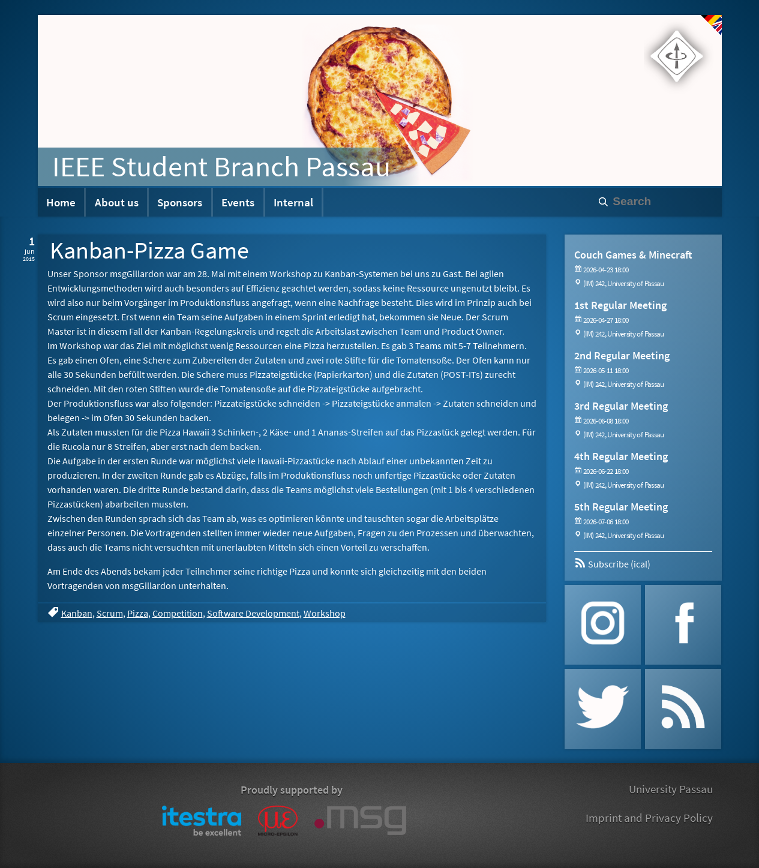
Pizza (137, 613)
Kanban (76, 613)
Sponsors (179, 202)
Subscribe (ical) (612, 564)
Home (61, 202)
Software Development (253, 613)
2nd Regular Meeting (622, 355)
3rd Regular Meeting (621, 406)
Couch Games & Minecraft (633, 255)
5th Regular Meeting (621, 506)
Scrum (110, 613)
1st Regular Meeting (620, 305)
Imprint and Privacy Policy (649, 817)
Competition (177, 613)
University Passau (671, 789)
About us (117, 202)
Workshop (325, 613)
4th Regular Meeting (621, 456)
